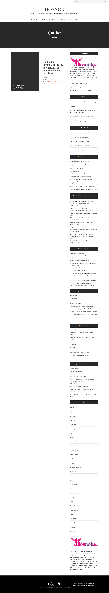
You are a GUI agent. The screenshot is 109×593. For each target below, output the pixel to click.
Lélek (44, 59)
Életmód (72, 420)
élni (49, 81)
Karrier (72, 459)
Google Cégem (74, 368)
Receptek (72, 506)
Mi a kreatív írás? (74, 344)
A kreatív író (73, 358)
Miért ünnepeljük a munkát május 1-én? (80, 206)
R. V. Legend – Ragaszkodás (77, 253)
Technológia (73, 518)
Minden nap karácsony (75, 301)
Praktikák (72, 497)
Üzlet (71, 412)
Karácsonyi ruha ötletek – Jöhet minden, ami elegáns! (84, 102)
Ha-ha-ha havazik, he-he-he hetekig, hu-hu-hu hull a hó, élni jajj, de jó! (53, 67)
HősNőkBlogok (74, 450)
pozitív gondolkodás (75, 493)
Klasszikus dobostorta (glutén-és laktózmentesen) (83, 189)
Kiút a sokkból (73, 295)
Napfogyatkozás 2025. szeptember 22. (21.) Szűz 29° (83, 273)
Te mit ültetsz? (74, 298)
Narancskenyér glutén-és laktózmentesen (81, 179)
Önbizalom (73, 416)
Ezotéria (72, 433)
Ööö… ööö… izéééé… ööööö (77, 270)
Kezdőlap (34, 19)
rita (45, 79)
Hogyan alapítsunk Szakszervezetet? (79, 227)
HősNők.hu (73, 137)
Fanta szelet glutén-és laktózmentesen (80, 176)
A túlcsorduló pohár (75, 268)
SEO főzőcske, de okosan (76, 392)
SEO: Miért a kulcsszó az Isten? (78, 376)
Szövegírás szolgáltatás (76, 371)
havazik (57, 81)
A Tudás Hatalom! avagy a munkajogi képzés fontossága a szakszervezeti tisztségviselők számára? (81, 236)
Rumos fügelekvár (74, 171)
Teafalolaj (72, 106)
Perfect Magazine (80, 585)
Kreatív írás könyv (74, 342)
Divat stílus (73, 424)
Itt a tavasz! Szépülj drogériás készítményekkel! (82, 116)
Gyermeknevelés (74, 446)
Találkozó (72, 514)
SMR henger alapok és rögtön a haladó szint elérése (83, 280)
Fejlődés (72, 437)
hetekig (45, 83)
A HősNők (43, 19)
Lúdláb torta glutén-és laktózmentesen (80, 174)
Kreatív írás (84, 325)
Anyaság (72, 407)
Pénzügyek (73, 488)
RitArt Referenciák (75, 510)
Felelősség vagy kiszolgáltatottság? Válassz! (81, 306)
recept (71, 501)
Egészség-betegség (75, 429)
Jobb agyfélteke (74, 454)
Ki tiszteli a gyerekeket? (76, 317)
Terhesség (72, 523)
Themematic (90, 585)
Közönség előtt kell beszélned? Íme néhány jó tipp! (83, 311)
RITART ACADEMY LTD (86, 552)
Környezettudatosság (75, 467)
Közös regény (73, 471)
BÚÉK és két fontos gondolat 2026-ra (79, 260)
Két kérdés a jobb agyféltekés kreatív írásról (81, 309)
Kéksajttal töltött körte (76, 168)
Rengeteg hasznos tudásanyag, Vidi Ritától (81, 91)
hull (52, 83)
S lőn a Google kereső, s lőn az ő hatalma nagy (82, 389)
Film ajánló (73, 442)
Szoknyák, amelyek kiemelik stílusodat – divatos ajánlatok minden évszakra (82, 111)
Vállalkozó (73, 527)
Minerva (72, 480)
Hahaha (52, 81)
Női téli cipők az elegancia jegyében (79, 121)
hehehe (61, 81)
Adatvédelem (62, 19)
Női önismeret (74, 484)
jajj (55, 83)
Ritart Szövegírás (85, 364)
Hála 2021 (72, 319)
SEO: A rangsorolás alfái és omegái (79, 386)
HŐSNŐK (55, 9)
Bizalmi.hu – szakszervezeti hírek (84, 196)
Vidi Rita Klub (73, 19)
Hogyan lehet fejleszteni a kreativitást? (80, 355)
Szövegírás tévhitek (75, 373)
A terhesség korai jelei (85, 133)
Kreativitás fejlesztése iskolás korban (80, 352)
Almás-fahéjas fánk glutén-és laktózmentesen (82, 186)
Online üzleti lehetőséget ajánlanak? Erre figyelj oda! (84, 314)
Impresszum (52, 19)
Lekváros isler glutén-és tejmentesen (79, 161)
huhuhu (49, 83)
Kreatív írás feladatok (75, 350)
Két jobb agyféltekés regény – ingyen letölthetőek (83, 330)
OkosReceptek (84, 157)
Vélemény (72, 531)
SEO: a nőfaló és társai (76, 384)
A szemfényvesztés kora (76, 303)
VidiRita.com (85, 291)
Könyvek (72, 463)
